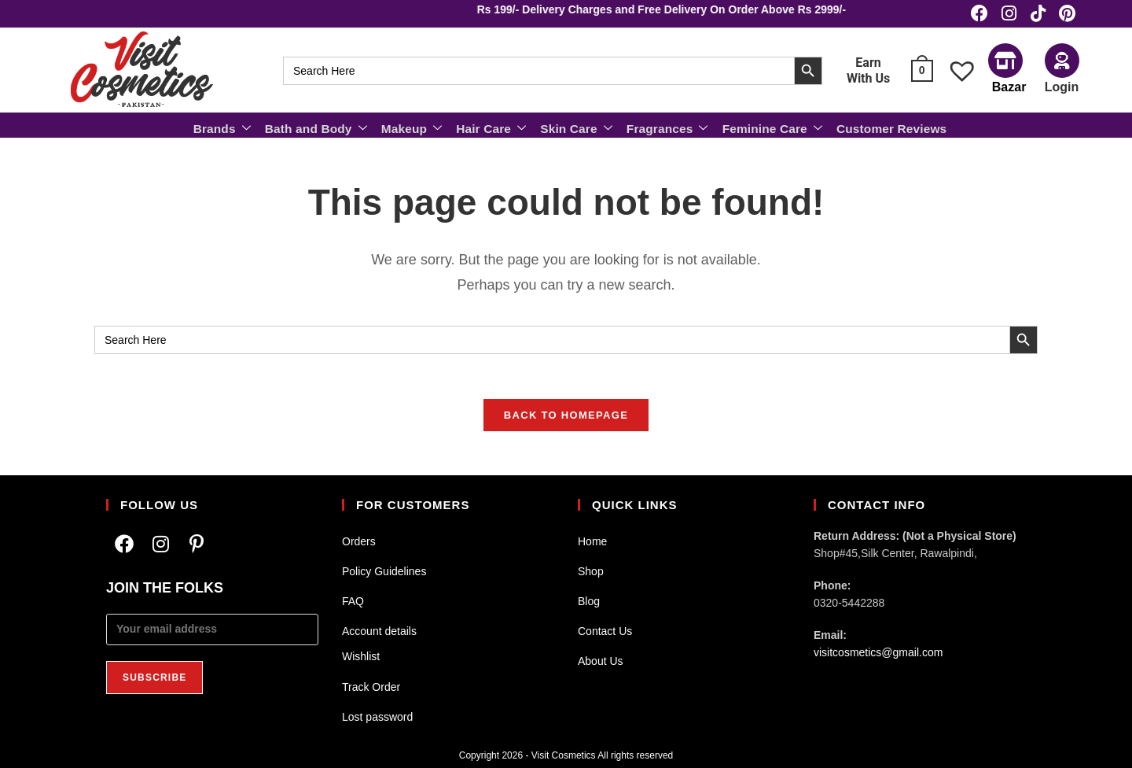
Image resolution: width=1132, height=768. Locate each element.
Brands (230, 127)
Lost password (377, 717)
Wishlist (361, 656)
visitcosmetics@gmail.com (878, 652)
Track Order (371, 686)
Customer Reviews (884, 127)
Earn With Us (868, 71)
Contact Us (605, 631)
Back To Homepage (566, 418)
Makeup (416, 127)
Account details (379, 631)
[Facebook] (124, 543)
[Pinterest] (196, 543)
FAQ (353, 601)
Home (592, 540)
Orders (359, 540)
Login (1062, 87)
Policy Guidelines (384, 571)
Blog (589, 601)
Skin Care (577, 127)
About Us (600, 661)
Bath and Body (322, 127)
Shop (591, 571)
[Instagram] (160, 543)
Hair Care (493, 127)
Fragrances (665, 127)
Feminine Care (768, 127)
